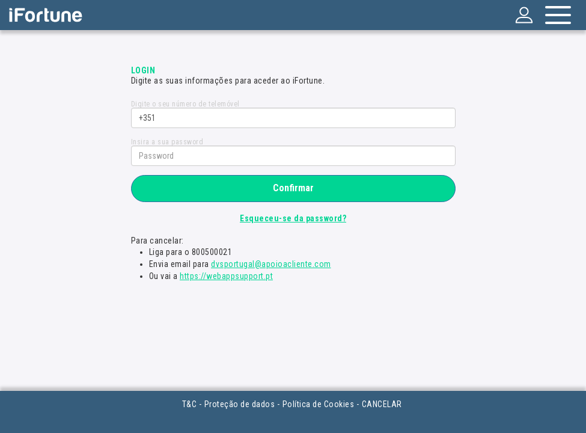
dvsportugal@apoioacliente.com (271, 264)
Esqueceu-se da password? (293, 218)
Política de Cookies (318, 404)
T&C (189, 404)
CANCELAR (382, 404)
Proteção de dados (239, 404)
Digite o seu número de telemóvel (185, 104)
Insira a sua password (167, 142)
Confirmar (293, 188)
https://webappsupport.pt (226, 276)
